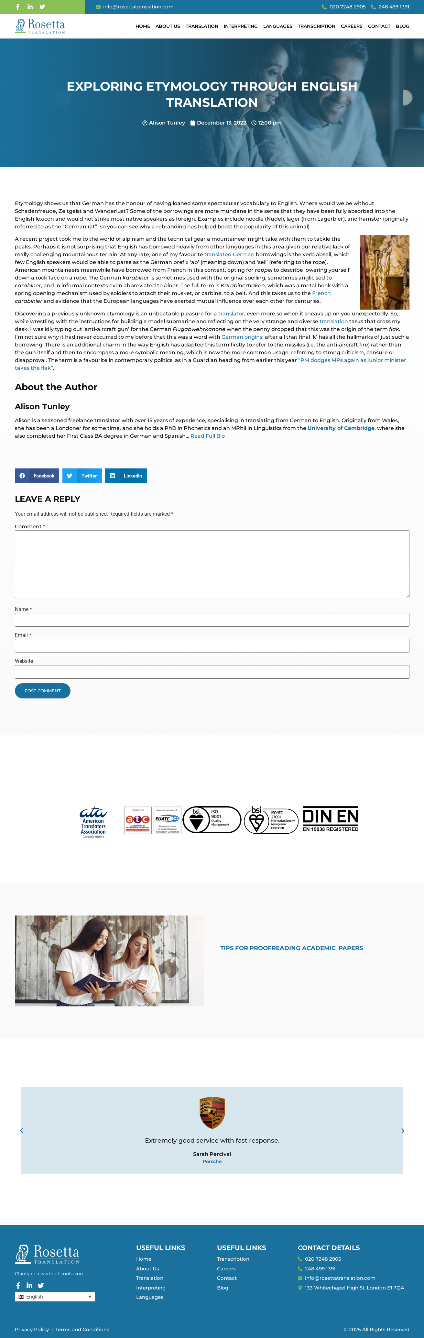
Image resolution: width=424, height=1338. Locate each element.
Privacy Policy (32, 1329)
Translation (202, 26)
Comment (30, 526)
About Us (168, 26)
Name (23, 609)
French (321, 293)
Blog (402, 26)
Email (23, 635)
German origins (242, 337)
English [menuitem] (34, 1297)
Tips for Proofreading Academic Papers (291, 948)
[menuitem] (55, 1296)
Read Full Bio (207, 436)
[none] (55, 1296)
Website (24, 661)
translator (231, 314)
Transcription (316, 26)
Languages (277, 26)
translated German (229, 254)
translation (334, 321)
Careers (352, 26)
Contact (379, 26)
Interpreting (241, 26)
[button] (37, 475)
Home (143, 26)
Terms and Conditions (82, 1329)
